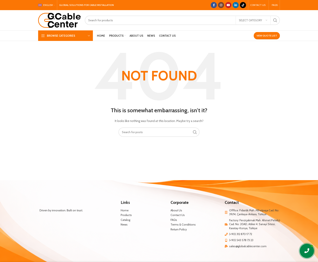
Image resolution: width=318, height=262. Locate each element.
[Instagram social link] (221, 5)
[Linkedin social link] (236, 5)
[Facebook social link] (214, 5)
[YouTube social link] (228, 5)
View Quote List (267, 35)
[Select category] (253, 20)
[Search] (182, 20)
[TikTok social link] (243, 5)
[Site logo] (59, 20)
